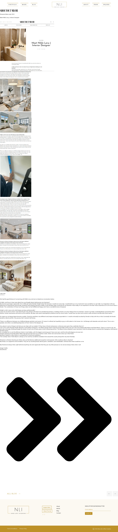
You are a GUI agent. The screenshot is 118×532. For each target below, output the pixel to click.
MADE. (24, 4)
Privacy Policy (23, 528)
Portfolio (13, 4)
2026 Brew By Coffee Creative (102, 529)
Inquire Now (46, 507)
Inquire (106, 4)
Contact (58, 513)
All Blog (13, 494)
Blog (34, 4)
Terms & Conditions (12, 528)
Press (96, 4)
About (85, 4)
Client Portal (47, 511)
